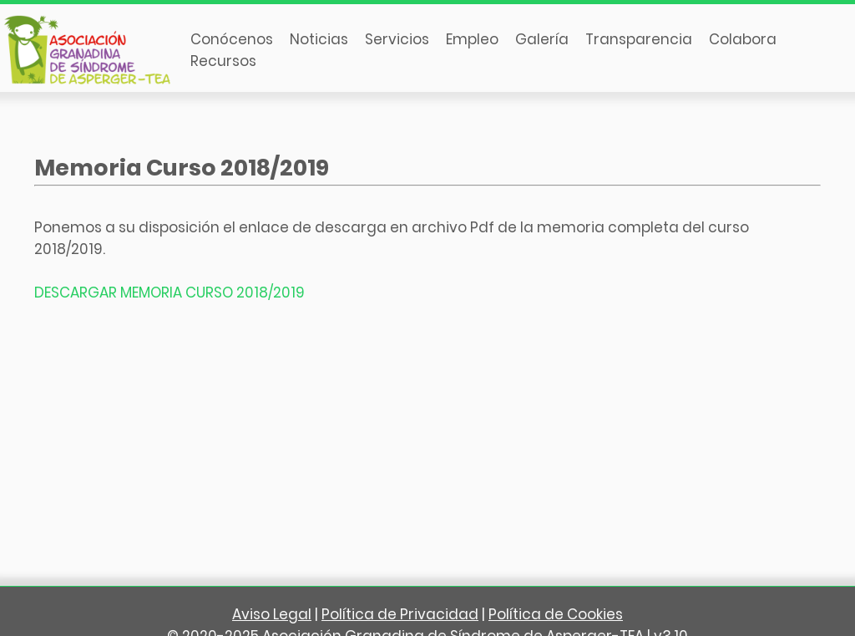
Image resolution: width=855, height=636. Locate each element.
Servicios (397, 39)
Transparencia (638, 39)
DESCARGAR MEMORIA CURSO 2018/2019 (169, 292)
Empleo (472, 39)
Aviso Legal (271, 614)
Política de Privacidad (399, 614)
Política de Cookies (555, 614)
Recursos (223, 61)
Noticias (319, 39)
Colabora (743, 39)
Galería (542, 39)
